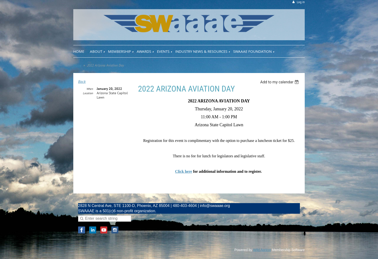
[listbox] (280, 82)
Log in (301, 2)
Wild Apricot (262, 250)
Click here (183, 171)
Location (88, 93)
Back (82, 81)
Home (77, 65)
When (90, 89)
